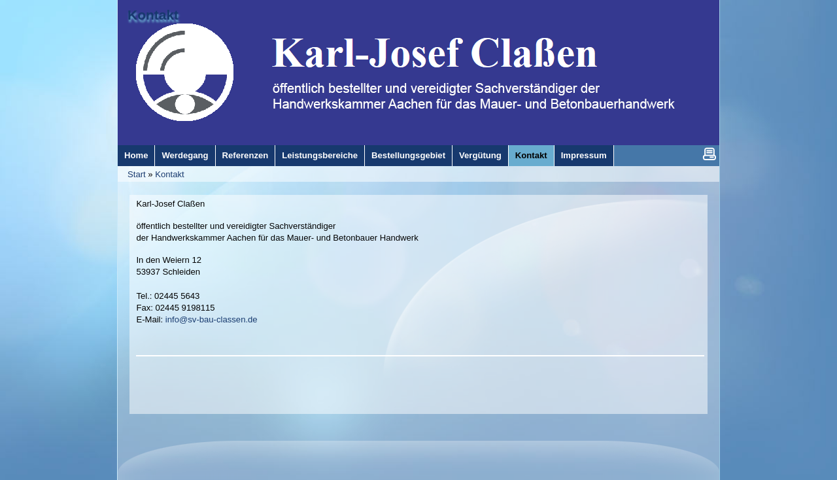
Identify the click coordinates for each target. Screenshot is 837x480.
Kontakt (169, 174)
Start (137, 174)
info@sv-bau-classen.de (211, 319)
